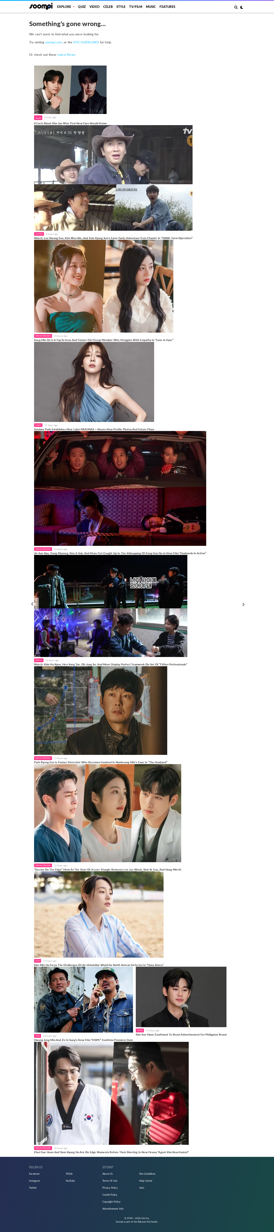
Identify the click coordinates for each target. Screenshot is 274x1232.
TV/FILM (135, 7)
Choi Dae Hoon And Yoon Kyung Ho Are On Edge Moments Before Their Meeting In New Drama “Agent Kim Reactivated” (111, 1152)
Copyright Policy (111, 1201)
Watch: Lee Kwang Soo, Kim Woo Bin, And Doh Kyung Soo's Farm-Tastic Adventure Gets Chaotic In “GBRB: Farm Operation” (113, 238)
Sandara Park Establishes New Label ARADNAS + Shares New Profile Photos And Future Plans (94, 429)
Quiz (82, 7)
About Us (107, 1173)
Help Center (145, 1180)
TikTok (69, 1173)
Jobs (141, 1187)
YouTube (70, 1180)
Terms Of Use (109, 1180)
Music (151, 7)
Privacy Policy (110, 1187)
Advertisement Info (113, 1208)
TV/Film (39, 234)
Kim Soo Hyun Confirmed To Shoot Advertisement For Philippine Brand (181, 1034)
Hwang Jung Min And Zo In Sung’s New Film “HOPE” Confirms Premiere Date (83, 1039)
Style (121, 7)
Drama (38, 660)
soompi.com (53, 42)
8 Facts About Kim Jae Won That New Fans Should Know (70, 123)
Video (94, 7)
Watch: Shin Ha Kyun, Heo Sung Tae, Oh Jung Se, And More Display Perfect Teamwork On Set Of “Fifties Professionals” (110, 664)
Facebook (34, 1173)
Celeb (108, 7)
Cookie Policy (109, 1194)
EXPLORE (64, 7)
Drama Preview (43, 336)
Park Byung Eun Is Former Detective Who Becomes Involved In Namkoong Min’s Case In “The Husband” (100, 762)
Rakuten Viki (144, 1221)
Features (167, 7)
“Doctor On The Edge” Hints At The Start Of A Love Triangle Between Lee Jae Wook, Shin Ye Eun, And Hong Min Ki (107, 869)
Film (37, 961)
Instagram (34, 1180)
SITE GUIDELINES (86, 42)
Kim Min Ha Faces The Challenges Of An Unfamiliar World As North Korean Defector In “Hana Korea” (99, 965)
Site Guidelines (147, 1173)
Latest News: (66, 54)
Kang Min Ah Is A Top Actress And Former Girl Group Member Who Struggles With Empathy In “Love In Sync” (103, 340)
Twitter (33, 1187)
